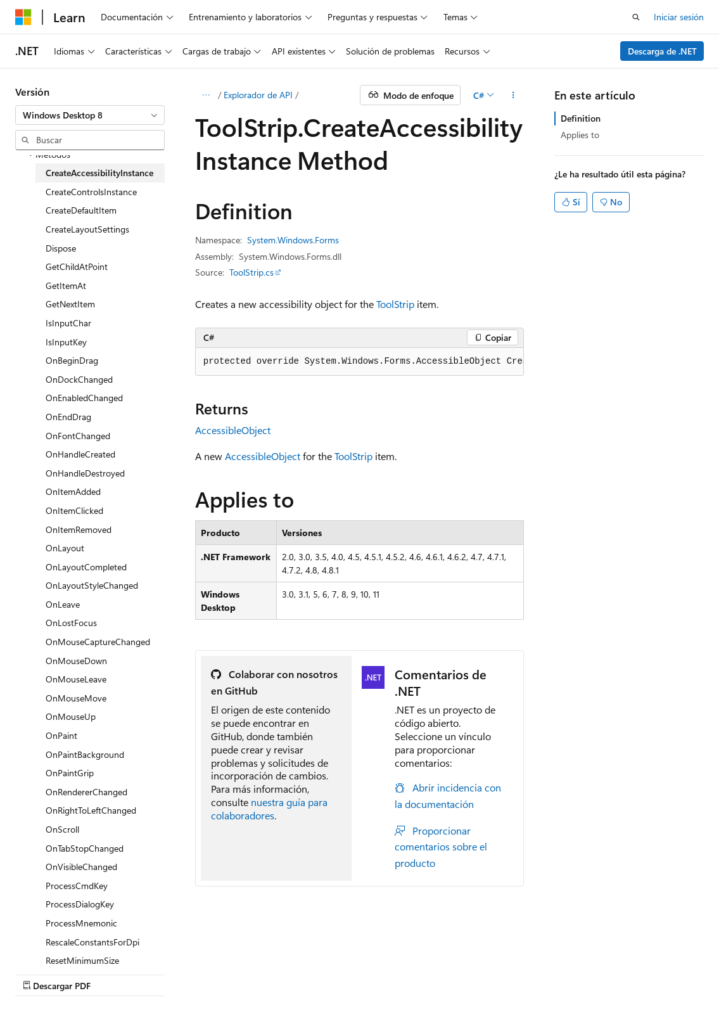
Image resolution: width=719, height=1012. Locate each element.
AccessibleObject (232, 430)
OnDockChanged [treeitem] (79, 379)
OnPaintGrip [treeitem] (70, 773)
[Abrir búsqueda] (636, 17)
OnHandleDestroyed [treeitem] (85, 473)
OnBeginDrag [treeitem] (72, 360)
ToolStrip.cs (251, 272)
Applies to (580, 135)
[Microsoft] (23, 17)
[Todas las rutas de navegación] (206, 95)
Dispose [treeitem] (61, 248)
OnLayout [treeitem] (65, 548)
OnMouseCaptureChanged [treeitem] (98, 642)
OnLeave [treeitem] (63, 604)
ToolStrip (395, 304)
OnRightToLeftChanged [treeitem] (91, 810)
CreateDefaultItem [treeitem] (81, 210)
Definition (581, 118)
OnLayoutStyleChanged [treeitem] (92, 585)
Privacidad (390, 974)
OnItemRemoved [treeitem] (78, 529)
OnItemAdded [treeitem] (73, 491)
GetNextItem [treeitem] (70, 304)
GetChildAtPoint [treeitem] (77, 266)
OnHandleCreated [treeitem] (80, 454)
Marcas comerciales (551, 974)
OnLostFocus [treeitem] (71, 623)
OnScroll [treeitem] (62, 829)
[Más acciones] (513, 95)
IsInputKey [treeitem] (66, 342)
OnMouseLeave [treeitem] (76, 679)
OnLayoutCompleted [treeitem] (86, 567)
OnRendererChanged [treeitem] (86, 792)
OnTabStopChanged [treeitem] (85, 848)
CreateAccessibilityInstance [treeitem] (99, 173)
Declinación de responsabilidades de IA (90, 974)
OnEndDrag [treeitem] (68, 417)
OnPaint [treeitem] (61, 735)
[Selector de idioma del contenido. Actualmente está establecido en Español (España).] (61, 943)
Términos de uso (466, 974)
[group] (360, 362)
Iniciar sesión (679, 17)
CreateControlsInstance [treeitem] (91, 192)
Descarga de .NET (662, 51)
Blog (282, 974)
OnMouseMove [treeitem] (76, 698)
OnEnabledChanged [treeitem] (84, 398)
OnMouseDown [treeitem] (76, 661)
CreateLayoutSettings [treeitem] (87, 229)
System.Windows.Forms (293, 240)
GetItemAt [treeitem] (66, 285)
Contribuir (335, 974)
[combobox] (90, 115)
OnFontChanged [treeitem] (78, 436)
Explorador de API (258, 95)
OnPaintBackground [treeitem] (85, 754)
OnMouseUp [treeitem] (71, 716)
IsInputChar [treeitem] (68, 323)
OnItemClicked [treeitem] (74, 510)
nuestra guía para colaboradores (269, 808)
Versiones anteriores (220, 974)
